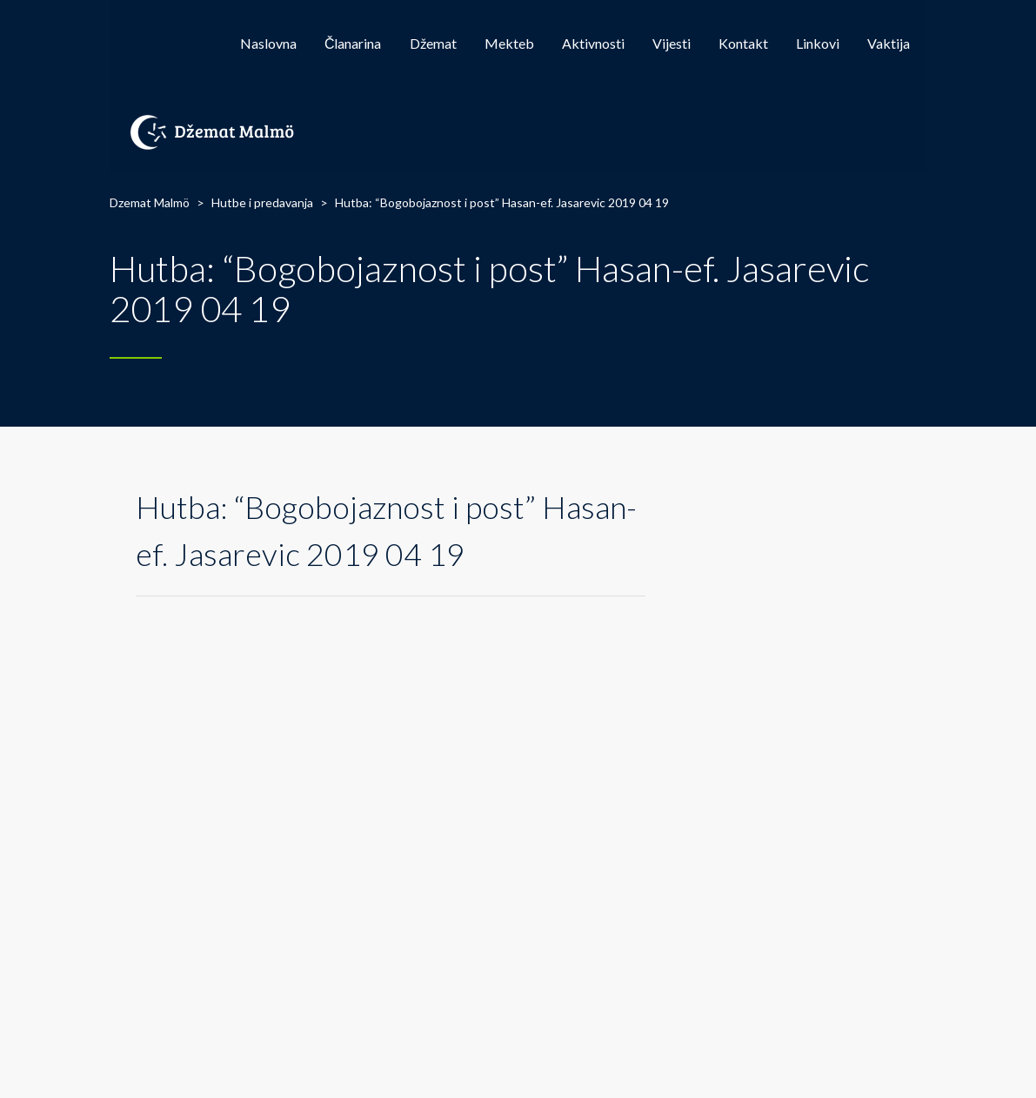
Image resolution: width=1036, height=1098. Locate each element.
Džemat (433, 43)
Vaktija (888, 43)
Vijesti (671, 43)
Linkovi (817, 43)
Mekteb (509, 43)
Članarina (353, 43)
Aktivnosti (593, 43)
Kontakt (743, 43)
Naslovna (268, 43)
